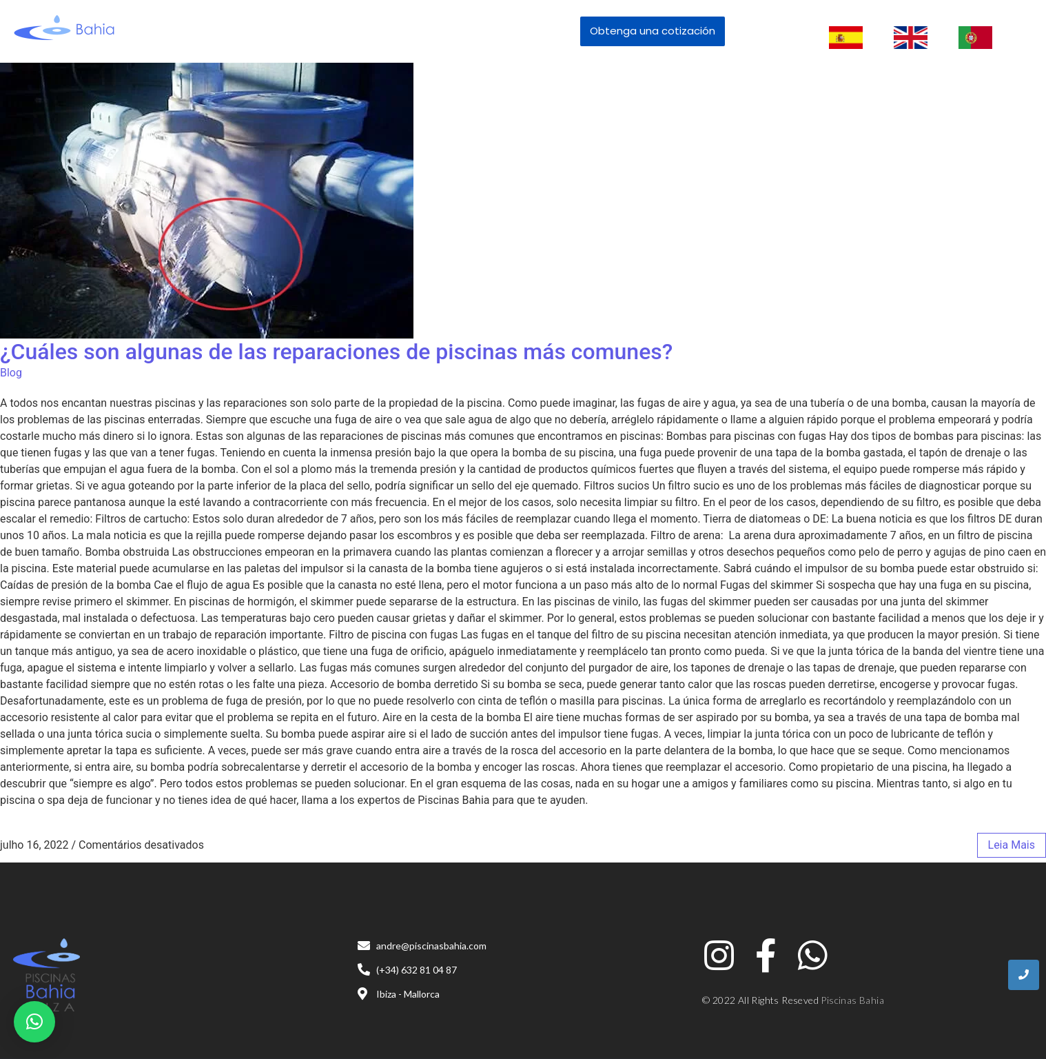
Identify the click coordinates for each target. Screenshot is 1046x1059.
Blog (11, 372)
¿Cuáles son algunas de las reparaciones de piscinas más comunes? (336, 352)
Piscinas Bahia (852, 1000)
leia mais (1011, 844)
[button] (34, 1021)
